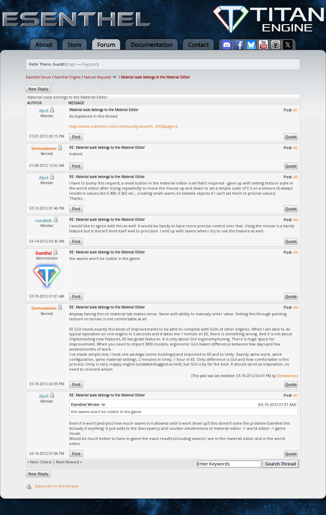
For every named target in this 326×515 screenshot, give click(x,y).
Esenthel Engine (67, 77)
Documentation (152, 45)
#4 (295, 219)
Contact (198, 45)
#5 (295, 252)
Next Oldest (41, 461)
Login (71, 64)
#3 (295, 176)
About (43, 45)
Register (89, 64)
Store (75, 45)
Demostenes (286, 375)
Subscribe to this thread (56, 486)
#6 (295, 307)
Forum (106, 45)
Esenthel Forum (38, 77)
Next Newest (67, 461)
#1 (295, 109)
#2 (295, 147)
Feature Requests (97, 77)
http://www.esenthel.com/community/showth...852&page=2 (123, 126)
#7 (295, 395)
